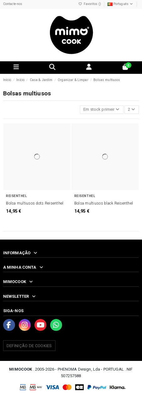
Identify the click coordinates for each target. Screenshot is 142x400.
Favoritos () (90, 4)
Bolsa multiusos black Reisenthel (103, 203)
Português (121, 4)
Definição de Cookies (29, 345)
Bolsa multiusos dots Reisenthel (34, 203)
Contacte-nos (13, 4)
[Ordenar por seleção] (102, 109)
